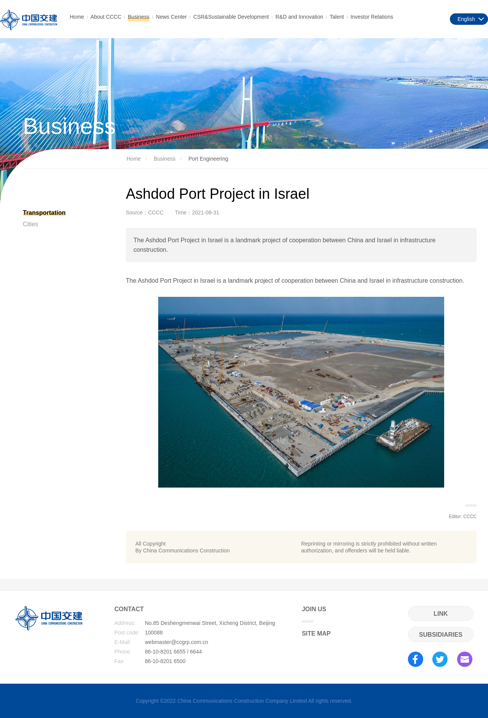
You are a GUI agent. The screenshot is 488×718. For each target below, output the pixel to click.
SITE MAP (316, 633)
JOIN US (314, 614)
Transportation (44, 212)
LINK (440, 613)
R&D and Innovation (299, 17)
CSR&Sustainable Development (231, 17)
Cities (30, 224)
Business (138, 17)
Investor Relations (371, 17)
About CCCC (105, 17)
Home (77, 17)
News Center (171, 17)
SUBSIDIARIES (440, 634)
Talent (337, 17)
